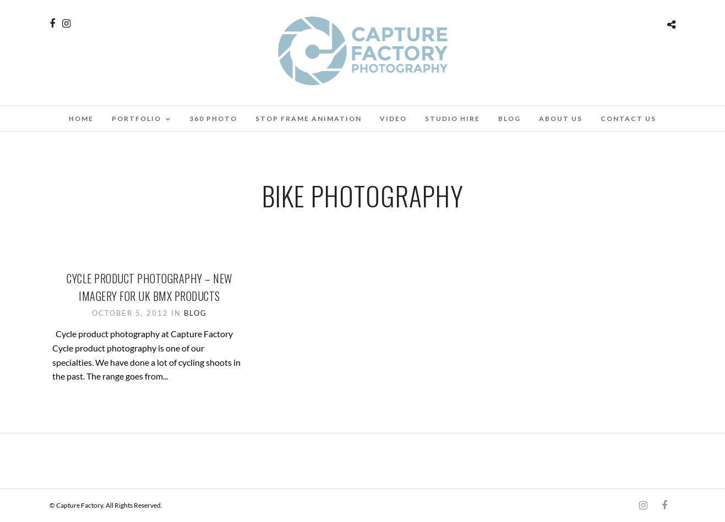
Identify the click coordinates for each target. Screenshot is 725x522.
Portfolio (136, 118)
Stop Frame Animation (308, 118)
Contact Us (628, 118)
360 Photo (213, 118)
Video (393, 118)
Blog (509, 118)
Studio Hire (452, 118)
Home (81, 118)
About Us (560, 118)
